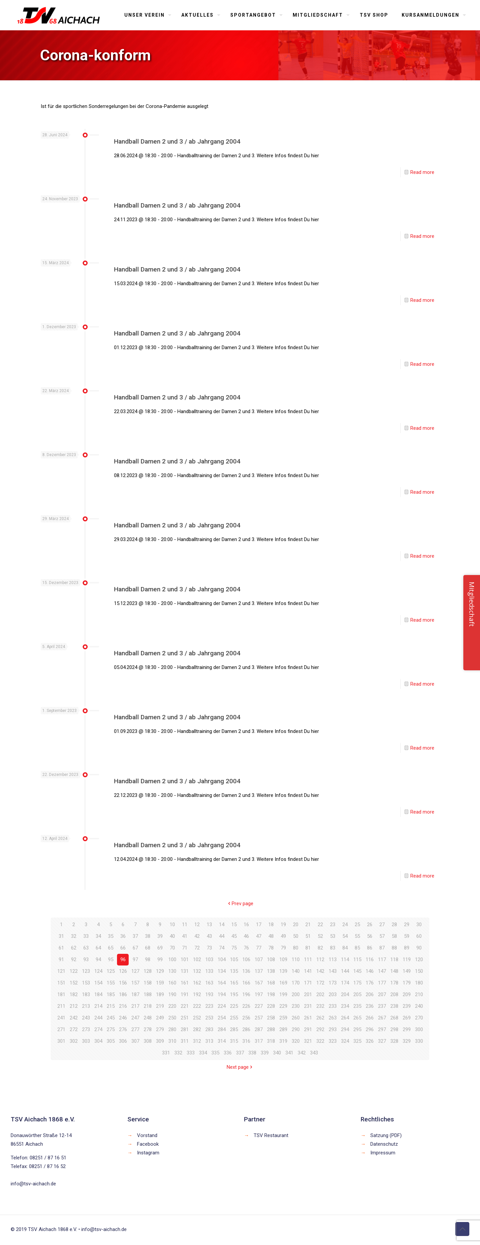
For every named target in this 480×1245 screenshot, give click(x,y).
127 (135, 971)
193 (209, 994)
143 (333, 971)
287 (259, 1029)
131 (185, 971)
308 (148, 1041)
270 (419, 1018)
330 (419, 1041)
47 (258, 936)
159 (160, 983)
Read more (422, 172)
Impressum (382, 1153)
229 (283, 1006)
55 (357, 936)
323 (333, 1041)
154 (98, 983)
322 (320, 1041)
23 (332, 925)
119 (407, 959)
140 (296, 971)
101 (185, 959)
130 (172, 971)
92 (73, 959)
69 (160, 948)
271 (61, 1029)
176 (370, 983)
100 (172, 959)
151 (61, 983)
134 (222, 971)
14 (221, 925)
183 (86, 994)
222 (197, 1006)
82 (320, 948)
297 (382, 1029)
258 (271, 1018)
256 (246, 1018)
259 (283, 1018)
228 (271, 1006)
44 (221, 936)
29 (406, 925)
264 (345, 1018)
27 (382, 925)
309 (160, 1041)
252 (197, 1018)
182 (74, 994)
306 (123, 1041)
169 (283, 983)
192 (197, 994)
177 (382, 983)
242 (74, 1018)
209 (407, 994)
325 (357, 1041)
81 (308, 948)
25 (357, 925)
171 (308, 983)
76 (246, 948)
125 (111, 971)
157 (135, 983)
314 (222, 1041)
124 (98, 971)
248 (148, 1018)
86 (369, 948)
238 (394, 1006)
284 (222, 1029)
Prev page (240, 904)
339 (265, 1053)
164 (222, 983)
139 (283, 971)
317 (259, 1041)
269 (407, 1018)
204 (345, 994)
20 (295, 925)
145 (357, 971)
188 (148, 994)
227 (259, 1006)
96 (123, 959)
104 (222, 959)
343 (314, 1053)
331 (166, 1053)
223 (209, 1006)
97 (135, 959)
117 (382, 959)
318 (271, 1041)
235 (357, 1006)
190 (172, 994)
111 (308, 959)
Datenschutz (384, 1144)
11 (184, 925)
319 (283, 1041)
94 (98, 959)
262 (320, 1018)
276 (123, 1029)
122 (74, 971)
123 (86, 971)
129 (160, 971)
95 (110, 959)
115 (357, 959)
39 (160, 936)
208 (394, 994)
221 (185, 1006)
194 (222, 994)
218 (148, 1006)
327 (382, 1041)
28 (394, 925)
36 (123, 936)
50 (295, 936)
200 (296, 994)
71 (184, 948)
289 (283, 1029)
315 (234, 1041)
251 (185, 1018)
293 (333, 1029)
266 (370, 1018)
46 (246, 936)
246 (123, 1018)
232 (320, 1006)
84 (345, 948)
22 (320, 925)
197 (259, 994)
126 (123, 971)
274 (98, 1029)
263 (333, 1018)
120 (419, 959)
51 (308, 936)
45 (234, 936)
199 (283, 994)
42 (197, 936)
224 (222, 1006)
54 (345, 936)
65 (110, 948)
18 (271, 925)
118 (394, 959)
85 (357, 948)
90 (419, 948)
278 (148, 1029)
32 (73, 936)
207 (382, 994)
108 (271, 959)
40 (172, 936)
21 (308, 925)
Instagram (148, 1153)
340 (277, 1053)
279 (160, 1029)
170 (296, 983)
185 (111, 994)
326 (370, 1041)
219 (160, 1006)
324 (345, 1041)
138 (271, 971)
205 (357, 994)
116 (370, 959)
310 (172, 1041)
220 (172, 1006)
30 (419, 925)
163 (209, 983)
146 (370, 971)
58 (394, 936)
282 (197, 1029)
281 (185, 1029)
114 (345, 959)
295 (357, 1029)
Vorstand (147, 1135)
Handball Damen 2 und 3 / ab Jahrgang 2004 (177, 141)
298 (394, 1029)
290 (296, 1029)
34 (98, 936)
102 (197, 959)
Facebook (148, 1144)
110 (296, 959)
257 (259, 1018)
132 (197, 971)
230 (296, 1006)
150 (419, 971)
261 (308, 1018)
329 (407, 1041)
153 (86, 983)
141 (308, 971)
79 (283, 948)
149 (407, 971)
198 (271, 994)
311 (185, 1041)
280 (172, 1029)
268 (394, 1018)
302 (74, 1041)
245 (111, 1018)
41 (184, 936)
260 (296, 1018)
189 (160, 994)
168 (271, 983)
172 (320, 983)
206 (370, 994)
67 (135, 948)
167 (259, 983)
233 (333, 1006)
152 (74, 983)
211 (61, 1006)
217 (135, 1006)
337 (240, 1053)
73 (209, 948)
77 (258, 948)
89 (406, 948)
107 (259, 959)
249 (160, 1018)
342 (302, 1053)
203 (333, 994)
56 (369, 936)
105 (234, 959)
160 (172, 983)
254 (222, 1018)
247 (135, 1018)
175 (357, 983)
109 (283, 959)
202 (320, 994)
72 (197, 948)
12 (197, 925)
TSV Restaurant (271, 1135)
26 (369, 925)
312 (197, 1041)
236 (370, 1006)
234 (345, 1006)
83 (332, 948)
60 (419, 936)
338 (252, 1053)
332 (178, 1053)
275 (111, 1029)
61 (61, 948)
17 (258, 925)
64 (98, 948)
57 (382, 936)
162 (197, 983)
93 (86, 959)
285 (234, 1029)
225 (234, 1006)
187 (135, 994)
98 (147, 959)
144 (345, 971)
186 (123, 994)
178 (394, 983)
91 (61, 959)
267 (382, 1018)
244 (98, 1018)
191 (185, 994)
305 (111, 1041)
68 (147, 948)
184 (98, 994)
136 (246, 971)
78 (271, 948)
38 (147, 936)
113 (333, 959)
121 (61, 971)
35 (110, 936)
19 (283, 925)
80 (295, 948)
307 (135, 1041)
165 (234, 983)
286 (246, 1029)
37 (135, 936)
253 (209, 1018)
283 (209, 1029)
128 (148, 971)
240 (419, 1006)
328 (394, 1041)
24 (345, 925)
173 (333, 983)
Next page (240, 1067)
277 (135, 1029)
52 (320, 936)
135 (234, 971)
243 (86, 1018)
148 (394, 971)
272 (74, 1029)
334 (203, 1053)
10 (172, 925)
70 (172, 948)
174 (345, 983)
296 (370, 1029)
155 (111, 983)
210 (419, 994)
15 (234, 925)
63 (86, 948)
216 (123, 1006)
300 (419, 1029)
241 (61, 1018)
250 (172, 1018)
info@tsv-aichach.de (33, 1184)
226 (246, 1006)
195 (234, 994)
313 (209, 1041)
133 (209, 971)
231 (308, 1006)
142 (320, 971)
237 (382, 1006)
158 (148, 983)
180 (419, 983)
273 (86, 1029)
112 (320, 959)
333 (191, 1053)
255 (234, 1018)
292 (320, 1029)
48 (271, 936)
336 (228, 1053)
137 (259, 971)
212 (74, 1006)
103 (209, 959)
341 (289, 1053)
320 (296, 1041)
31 (61, 936)
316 (246, 1041)
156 (123, 983)
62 (73, 948)
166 (246, 983)
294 (345, 1029)
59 (406, 936)
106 (246, 959)
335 (215, 1053)
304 (98, 1041)
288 (271, 1029)
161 (185, 983)
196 (246, 994)
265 (357, 1018)
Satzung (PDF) (386, 1135)
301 (61, 1041)
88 (394, 948)
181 (61, 994)
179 (407, 983)
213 (86, 1006)
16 (246, 925)
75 (234, 948)
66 (123, 948)
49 (283, 936)
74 (221, 948)
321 (308, 1041)
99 (160, 959)
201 (308, 994)
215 (111, 1006)
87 (382, 948)
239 (407, 1006)
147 (382, 971)
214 (98, 1006)
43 (209, 936)
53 (332, 936)
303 (86, 1041)
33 (86, 936)
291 (308, 1029)
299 (407, 1029)
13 (209, 925)
